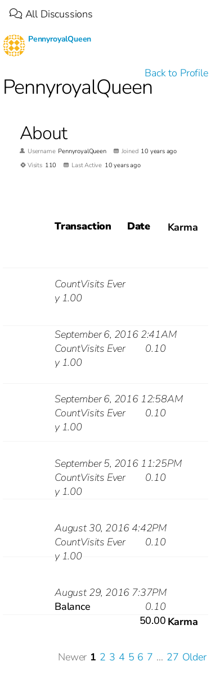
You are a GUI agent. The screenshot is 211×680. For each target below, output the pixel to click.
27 (173, 657)
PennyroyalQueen (59, 39)
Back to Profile (176, 73)
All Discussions (51, 14)
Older (194, 657)
